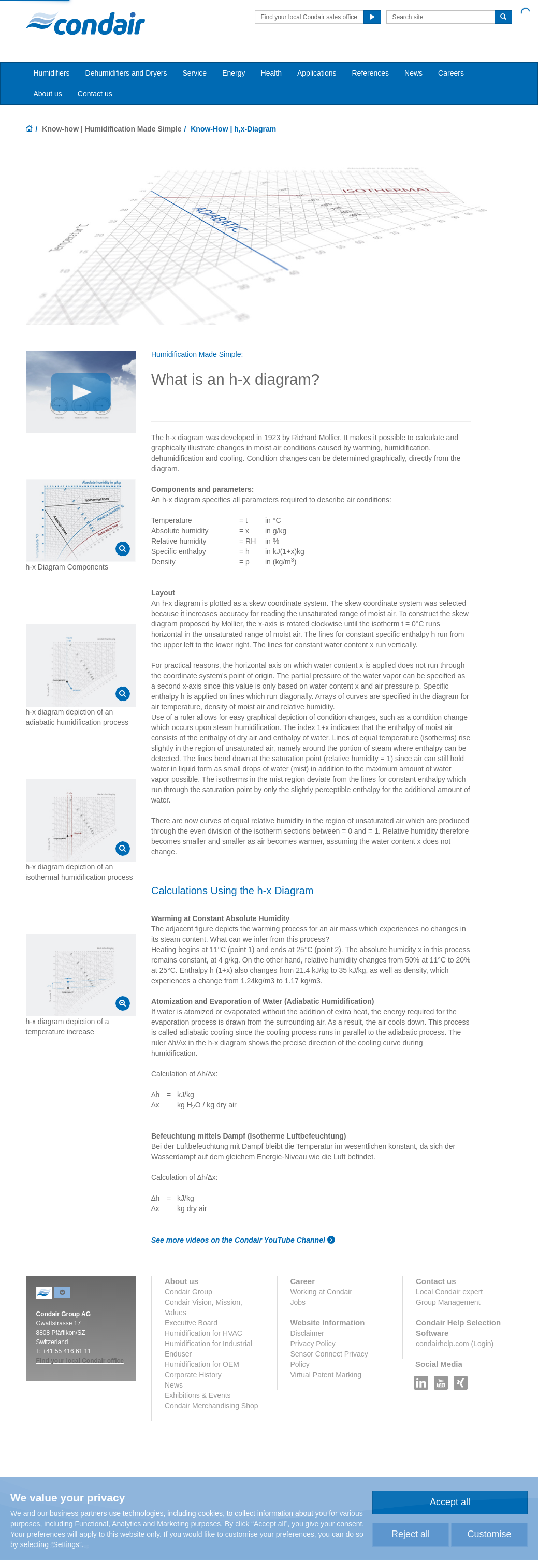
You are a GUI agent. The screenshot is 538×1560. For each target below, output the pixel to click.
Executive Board (191, 1323)
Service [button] (194, 73)
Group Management (448, 1302)
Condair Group (188, 1292)
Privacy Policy (313, 1343)
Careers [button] (451, 73)
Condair (85, 23)
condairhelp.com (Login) (454, 1343)
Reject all (410, 1534)
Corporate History (193, 1375)
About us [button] (48, 94)
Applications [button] (317, 73)
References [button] (370, 73)
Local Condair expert (449, 1292)
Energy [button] (233, 73)
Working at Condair (321, 1292)
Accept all (450, 1502)
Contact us (95, 94)
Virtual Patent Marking (325, 1375)
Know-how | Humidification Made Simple (111, 129)
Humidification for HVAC (203, 1333)
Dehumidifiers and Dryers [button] (126, 73)
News (413, 73)
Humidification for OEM (202, 1364)
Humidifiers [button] (52, 73)
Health (271, 73)
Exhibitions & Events (198, 1395)
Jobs (298, 1302)
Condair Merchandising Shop (211, 1406)
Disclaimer (307, 1333)
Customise (489, 1534)
